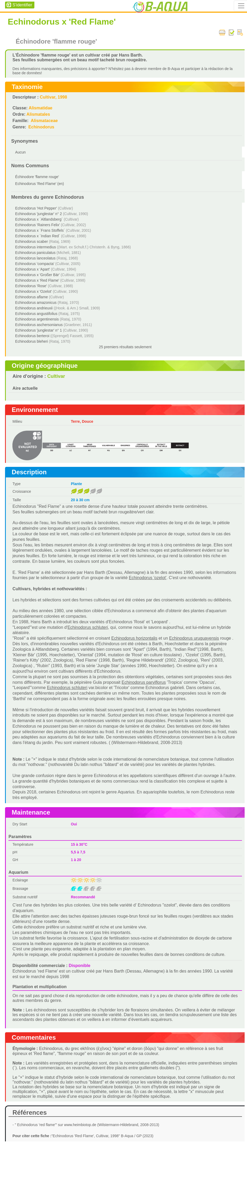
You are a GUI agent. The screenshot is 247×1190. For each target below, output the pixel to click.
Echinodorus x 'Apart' (32, 269)
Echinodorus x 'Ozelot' (33, 291)
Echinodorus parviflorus (144, 682)
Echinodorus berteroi (32, 336)
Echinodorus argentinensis (37, 319)
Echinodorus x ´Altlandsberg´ (39, 219)
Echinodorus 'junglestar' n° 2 (38, 214)
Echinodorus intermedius (35, 247)
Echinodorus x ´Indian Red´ (37, 236)
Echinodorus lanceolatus (35, 258)
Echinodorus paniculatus (35, 252)
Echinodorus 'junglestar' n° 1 (38, 330)
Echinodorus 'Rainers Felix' (37, 225)
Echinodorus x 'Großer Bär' (37, 275)
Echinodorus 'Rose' (31, 286)
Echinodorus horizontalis (134, 638)
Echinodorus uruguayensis (194, 638)
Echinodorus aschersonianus (39, 325)
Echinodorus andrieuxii (34, 308)
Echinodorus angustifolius (36, 314)
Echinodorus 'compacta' (34, 264)
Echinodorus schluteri (87, 627)
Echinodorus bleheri (31, 341)
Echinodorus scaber (31, 241)
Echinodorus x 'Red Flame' (37, 280)
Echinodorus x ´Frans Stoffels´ (40, 230)
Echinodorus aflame (31, 297)
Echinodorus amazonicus (35, 302)
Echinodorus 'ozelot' (147, 577)
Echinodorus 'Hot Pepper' (36, 208)
